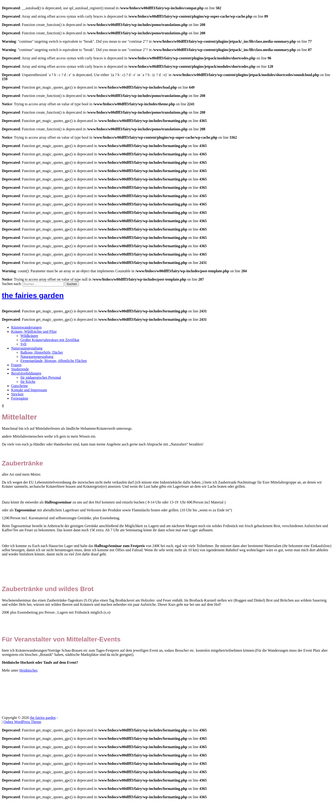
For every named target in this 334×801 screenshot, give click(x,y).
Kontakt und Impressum (29, 390)
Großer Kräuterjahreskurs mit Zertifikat (49, 340)
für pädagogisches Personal (40, 377)
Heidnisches (28, 670)
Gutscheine (19, 386)
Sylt (23, 344)
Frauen (16, 365)
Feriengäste (19, 398)
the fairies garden (33, 295)
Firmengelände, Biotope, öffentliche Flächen (53, 361)
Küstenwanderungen (26, 327)
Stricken (17, 394)
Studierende (20, 369)
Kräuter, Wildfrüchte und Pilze (34, 331)
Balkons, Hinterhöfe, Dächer (41, 352)
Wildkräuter (29, 336)
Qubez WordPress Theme (22, 722)
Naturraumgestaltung (26, 348)
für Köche (27, 382)
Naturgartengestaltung (36, 357)
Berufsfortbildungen (26, 373)
